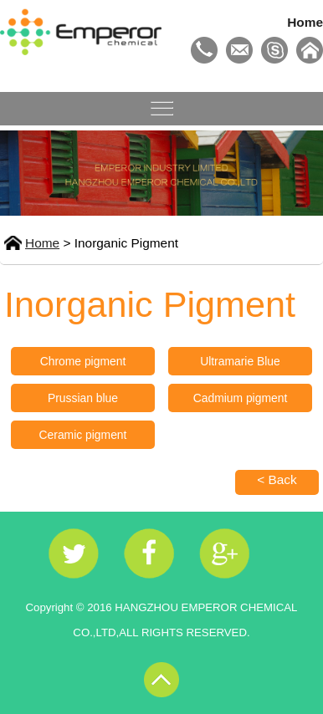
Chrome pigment (83, 361)
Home (305, 22)
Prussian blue (83, 398)
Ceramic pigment (83, 434)
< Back (277, 479)
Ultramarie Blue (240, 361)
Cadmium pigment (240, 398)
